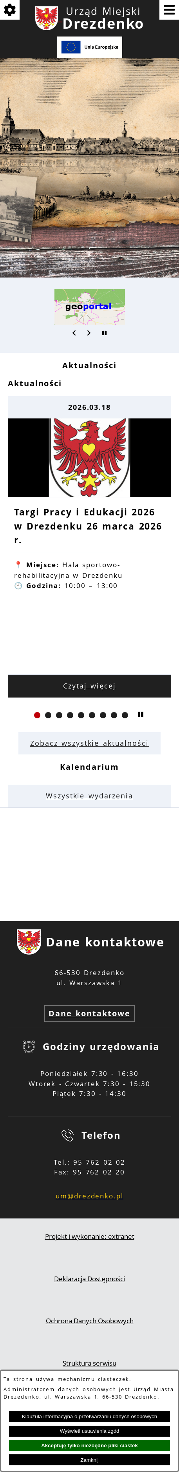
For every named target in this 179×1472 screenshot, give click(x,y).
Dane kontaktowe (89, 1013)
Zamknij (89, 1460)
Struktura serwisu (89, 1363)
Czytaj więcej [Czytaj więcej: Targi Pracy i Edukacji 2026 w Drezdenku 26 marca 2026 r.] (89, 685)
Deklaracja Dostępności (89, 1278)
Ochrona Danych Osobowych (90, 1320)
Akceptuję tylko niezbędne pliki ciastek (89, 1445)
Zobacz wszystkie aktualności (89, 743)
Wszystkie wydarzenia (89, 795)
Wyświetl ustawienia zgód (89, 1431)
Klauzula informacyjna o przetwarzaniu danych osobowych (89, 1416)
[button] (74, 333)
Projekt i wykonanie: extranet (89, 1236)
